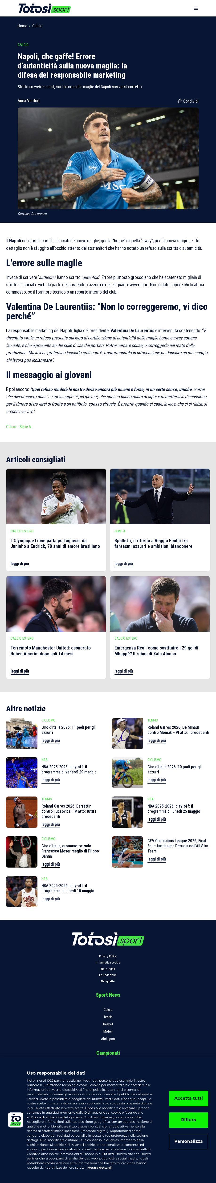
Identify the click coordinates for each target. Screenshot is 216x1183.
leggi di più (20, 563)
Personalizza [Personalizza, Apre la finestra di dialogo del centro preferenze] (188, 1141)
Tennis (108, 1017)
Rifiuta (188, 1120)
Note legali (108, 969)
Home (22, 26)
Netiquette (108, 981)
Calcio (37, 26)
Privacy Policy (108, 956)
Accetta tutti (188, 1098)
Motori (108, 1031)
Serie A (25, 426)
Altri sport (108, 1039)
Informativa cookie (108, 962)
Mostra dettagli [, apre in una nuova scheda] (99, 1167)
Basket (108, 1024)
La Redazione (108, 975)
